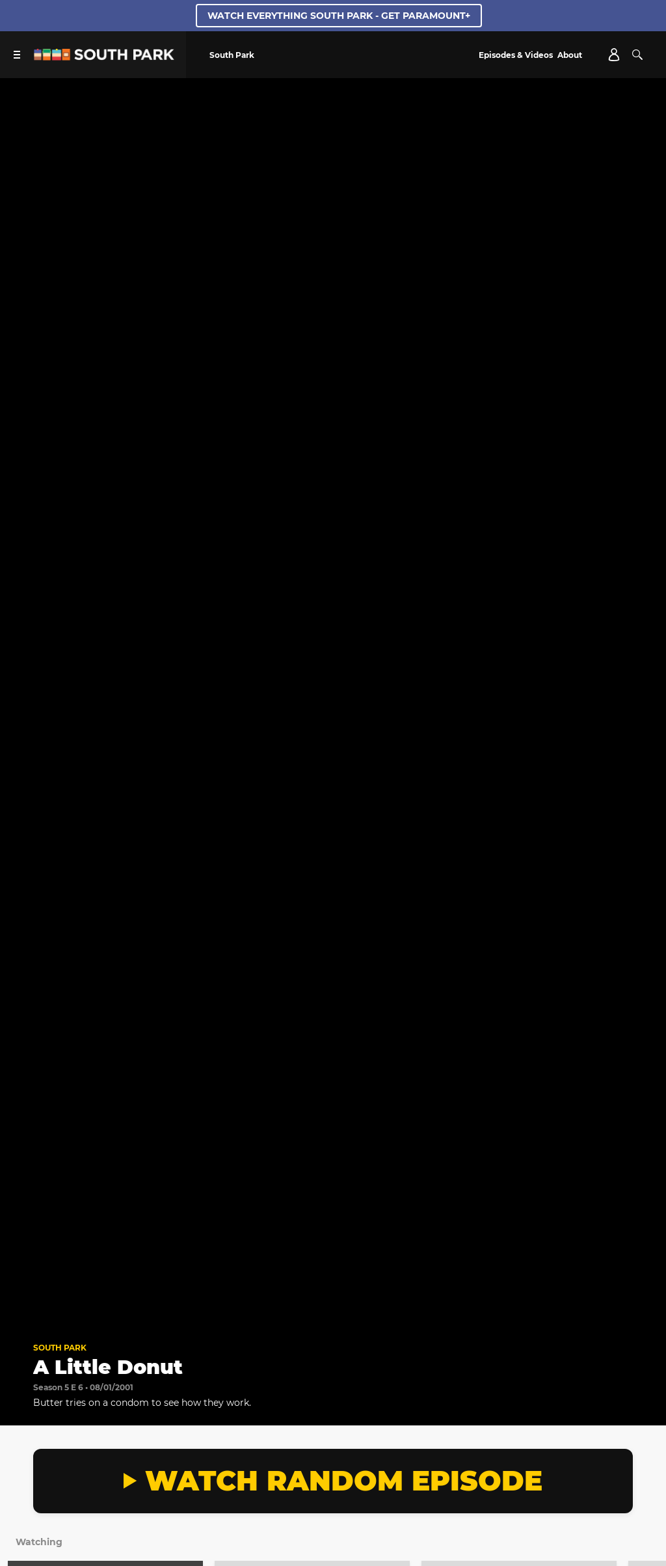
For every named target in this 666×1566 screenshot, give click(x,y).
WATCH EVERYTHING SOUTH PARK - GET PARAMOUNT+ (338, 15)
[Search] (637, 54)
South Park (60, 1348)
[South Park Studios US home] (104, 57)
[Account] (613, 54)
